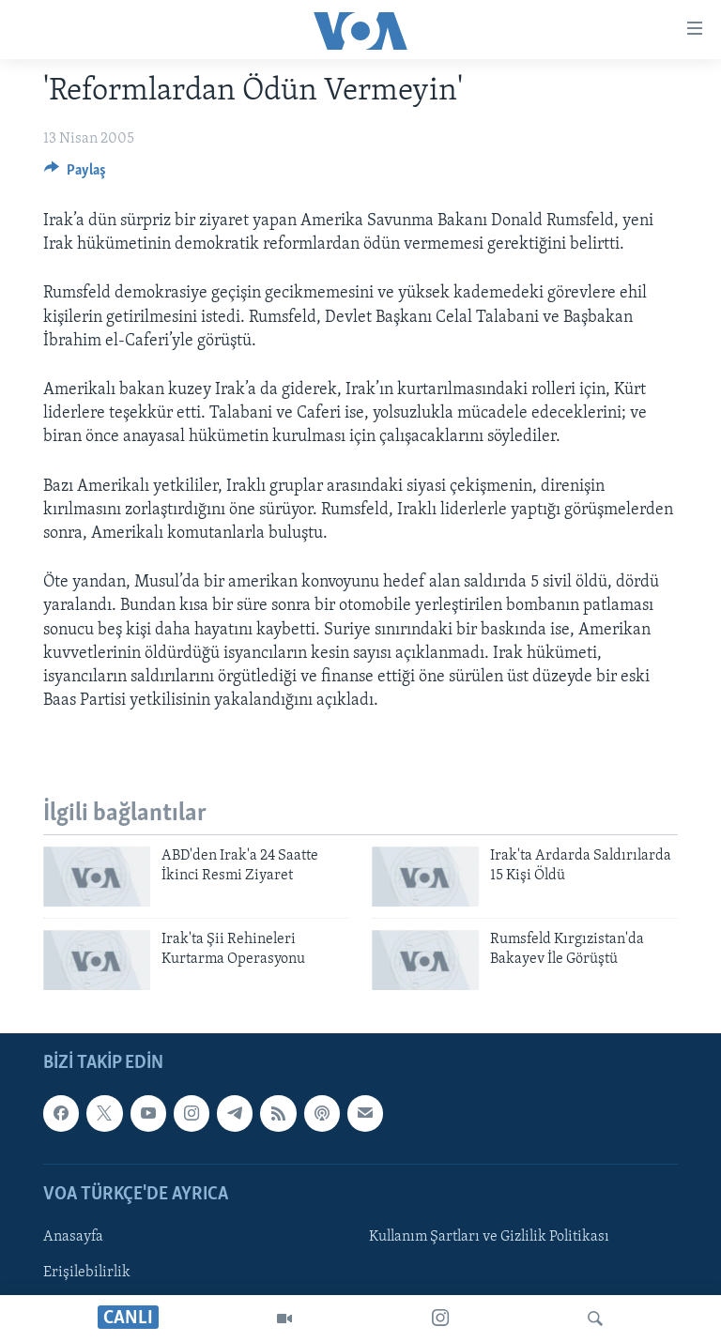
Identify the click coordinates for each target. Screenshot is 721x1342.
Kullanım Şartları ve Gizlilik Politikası (489, 1236)
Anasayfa (73, 1236)
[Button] (75, 174)
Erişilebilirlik (86, 1272)
